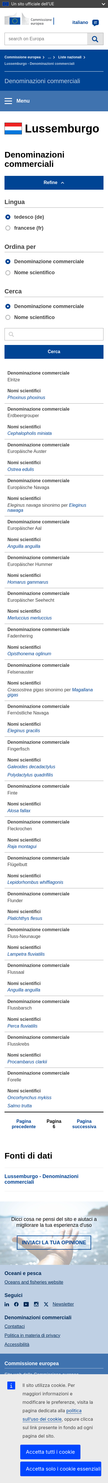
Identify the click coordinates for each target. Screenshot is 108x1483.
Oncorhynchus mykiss (30, 1097)
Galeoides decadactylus (31, 766)
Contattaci (14, 1326)
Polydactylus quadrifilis (30, 775)
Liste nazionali (70, 57)
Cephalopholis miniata (30, 433)
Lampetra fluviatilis (26, 954)
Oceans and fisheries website (33, 1282)
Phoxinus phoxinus (26, 397)
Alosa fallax (19, 810)
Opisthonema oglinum (29, 653)
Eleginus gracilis (24, 730)
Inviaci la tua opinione (54, 1242)
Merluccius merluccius (30, 618)
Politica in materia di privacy (32, 1335)
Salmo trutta (20, 1105)
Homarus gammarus (28, 582)
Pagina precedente (24, 1124)
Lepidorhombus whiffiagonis (35, 882)
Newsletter (63, 1304)
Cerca (95, 39)
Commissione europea (22, 57)
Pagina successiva (84, 1124)
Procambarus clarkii (27, 1061)
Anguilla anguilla (24, 546)
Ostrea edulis (21, 469)
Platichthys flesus (25, 918)
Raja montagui (22, 846)
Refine (50, 182)
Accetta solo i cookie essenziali (63, 1469)
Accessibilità (16, 1344)
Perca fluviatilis (23, 1026)
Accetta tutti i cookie (50, 1452)
